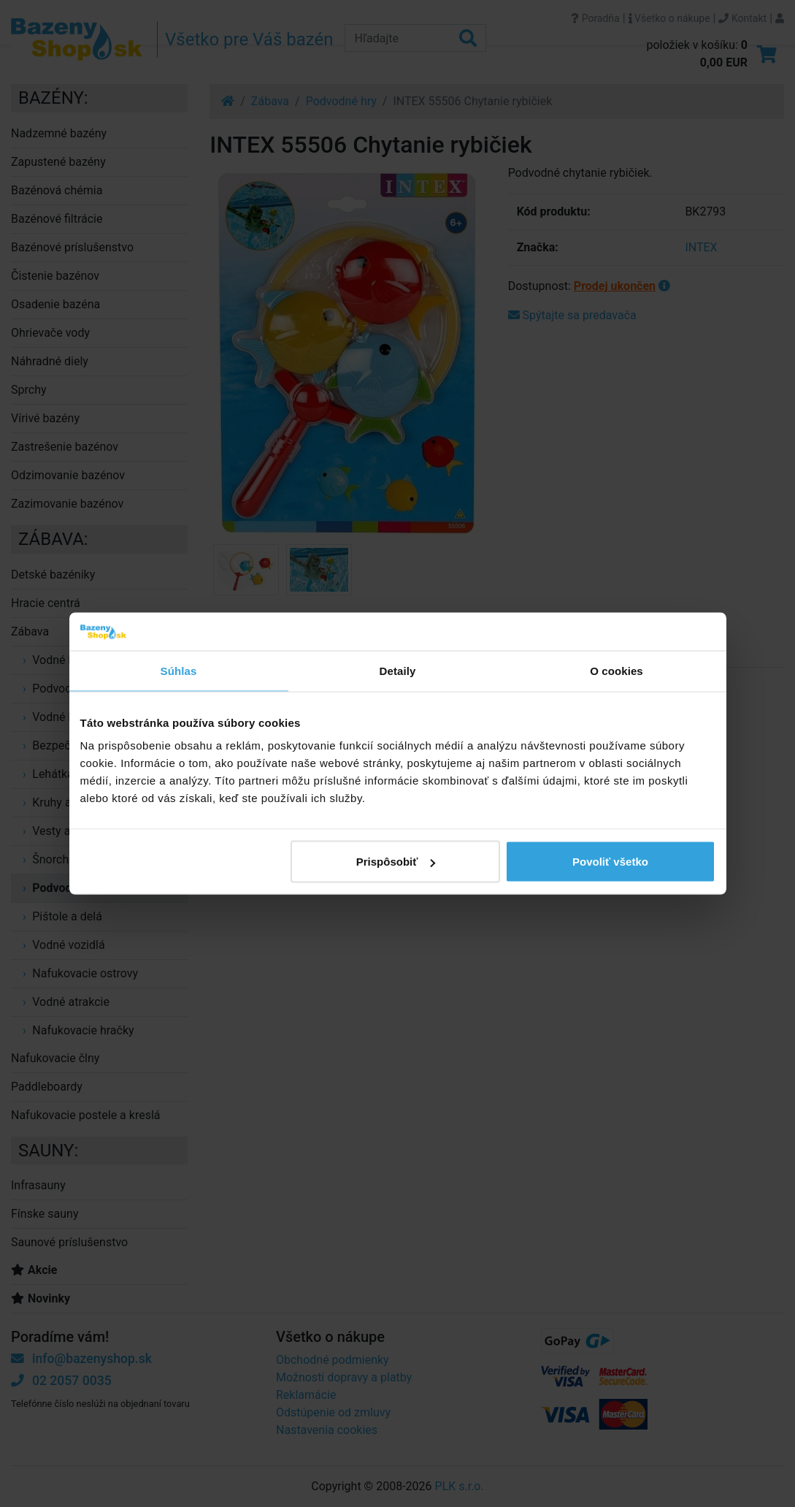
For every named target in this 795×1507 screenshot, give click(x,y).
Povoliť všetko (610, 861)
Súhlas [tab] (179, 670)
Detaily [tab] (398, 670)
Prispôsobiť (396, 861)
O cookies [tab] (616, 670)
